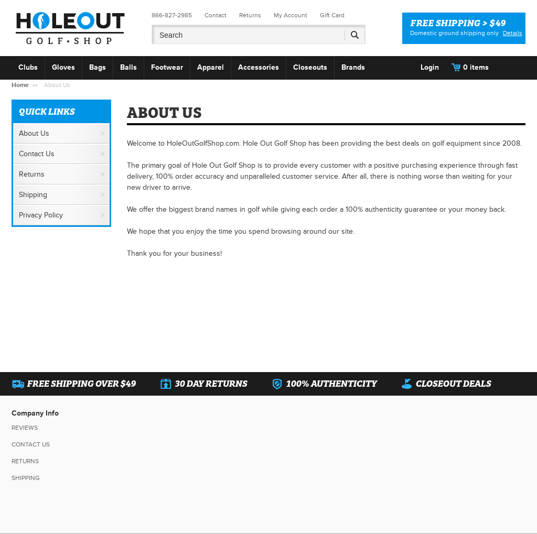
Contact (216, 15)
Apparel (210, 67)
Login (430, 67)
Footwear (167, 67)
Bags (97, 67)
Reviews (25, 428)
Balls (128, 67)
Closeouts (310, 67)
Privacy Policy (41, 215)
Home (20, 85)
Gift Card (332, 15)
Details (512, 33)
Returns (250, 15)
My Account (290, 15)
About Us (34, 133)
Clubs (28, 67)
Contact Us (37, 153)
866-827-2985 (172, 15)
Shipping (33, 194)
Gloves (63, 67)
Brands (353, 67)
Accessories (258, 67)
